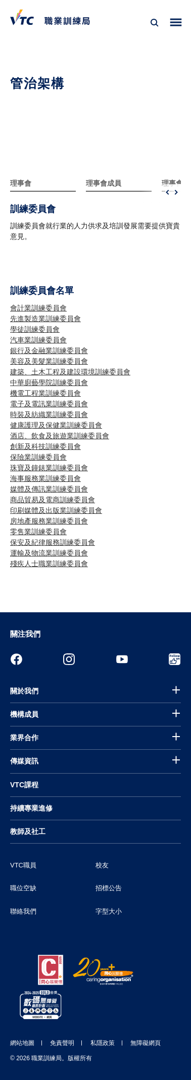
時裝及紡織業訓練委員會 (49, 414)
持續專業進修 (31, 808)
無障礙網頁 (145, 1043)
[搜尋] (155, 23)
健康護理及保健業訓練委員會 (56, 425)
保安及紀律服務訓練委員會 (52, 542)
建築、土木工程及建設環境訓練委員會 (70, 372)
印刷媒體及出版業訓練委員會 (56, 510)
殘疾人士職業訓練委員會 (49, 564)
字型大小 (109, 911)
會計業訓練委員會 (38, 308)
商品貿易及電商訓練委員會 (52, 500)
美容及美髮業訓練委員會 (49, 361)
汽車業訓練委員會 (38, 340)
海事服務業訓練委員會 (45, 478)
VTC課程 (24, 785)
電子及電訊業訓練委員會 (49, 404)
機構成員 (24, 714)
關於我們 (24, 691)
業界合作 (24, 738)
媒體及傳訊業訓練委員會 (49, 489)
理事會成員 (103, 183)
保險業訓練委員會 (38, 457)
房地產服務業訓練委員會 (49, 521)
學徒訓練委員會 (35, 329)
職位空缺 (23, 888)
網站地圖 (22, 1043)
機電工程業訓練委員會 (45, 393)
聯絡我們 (23, 911)
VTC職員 (23, 865)
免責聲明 (62, 1043)
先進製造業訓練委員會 (45, 319)
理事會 (20, 183)
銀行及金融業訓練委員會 (49, 350)
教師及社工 (27, 831)
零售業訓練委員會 (38, 532)
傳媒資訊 (24, 761)
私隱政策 (102, 1043)
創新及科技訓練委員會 (45, 446)
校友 (102, 865)
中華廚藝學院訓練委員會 (49, 382)
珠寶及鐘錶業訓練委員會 (49, 468)
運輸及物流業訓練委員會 (49, 553)
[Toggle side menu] (176, 22)
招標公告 (109, 888)
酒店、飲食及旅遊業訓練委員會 (59, 436)
